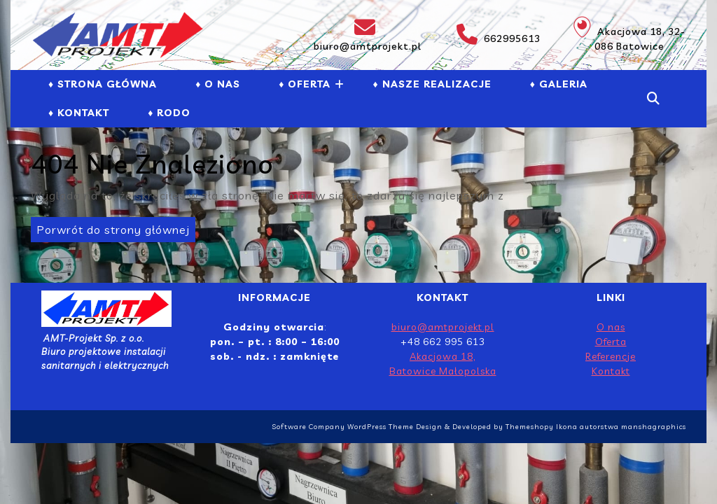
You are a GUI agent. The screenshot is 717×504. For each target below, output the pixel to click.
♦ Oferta (304, 84)
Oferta (611, 341)
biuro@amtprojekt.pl (366, 34)
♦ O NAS (217, 84)
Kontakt (611, 371)
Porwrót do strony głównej (110, 227)
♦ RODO (169, 112)
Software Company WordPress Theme (343, 426)
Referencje (610, 356)
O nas (611, 327)
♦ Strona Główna (102, 84)
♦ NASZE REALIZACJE (432, 84)
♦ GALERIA (558, 84)
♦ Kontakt (78, 112)
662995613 (491, 34)
